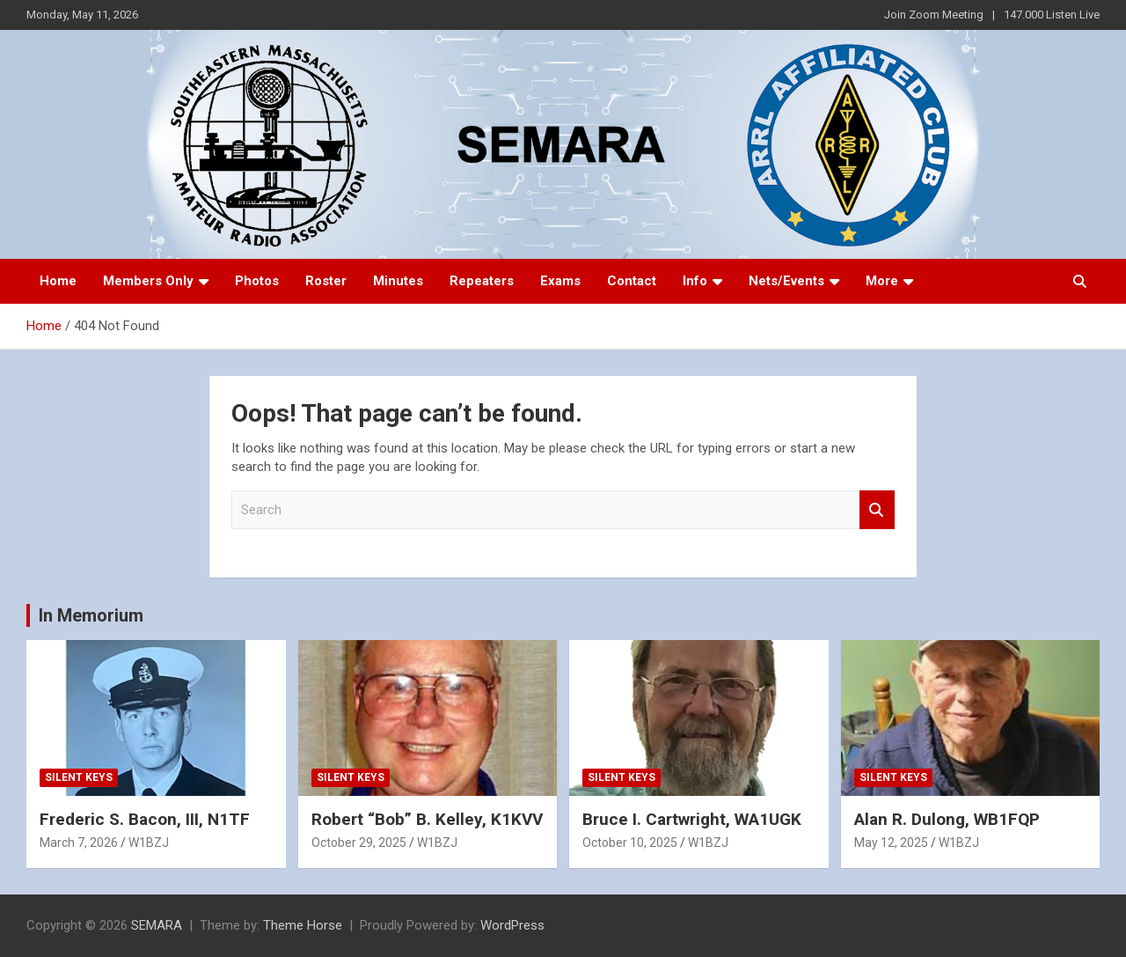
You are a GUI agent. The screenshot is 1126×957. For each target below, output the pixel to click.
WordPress (512, 925)
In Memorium (91, 615)
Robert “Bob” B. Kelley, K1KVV (427, 819)
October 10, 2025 (629, 843)
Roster (326, 281)
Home (58, 281)
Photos (257, 281)
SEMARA (156, 925)
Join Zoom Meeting (933, 14)
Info (695, 281)
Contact (631, 281)
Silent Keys (79, 777)
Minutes (398, 281)
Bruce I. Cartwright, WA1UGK (691, 819)
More (882, 281)
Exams (560, 281)
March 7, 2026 (79, 843)
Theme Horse (302, 925)
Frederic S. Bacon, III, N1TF (145, 819)
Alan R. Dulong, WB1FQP (947, 819)
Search (877, 510)
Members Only (148, 281)
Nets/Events (786, 281)
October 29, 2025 (358, 843)
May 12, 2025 (891, 843)
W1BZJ (148, 843)
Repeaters (482, 281)
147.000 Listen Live (1052, 14)
